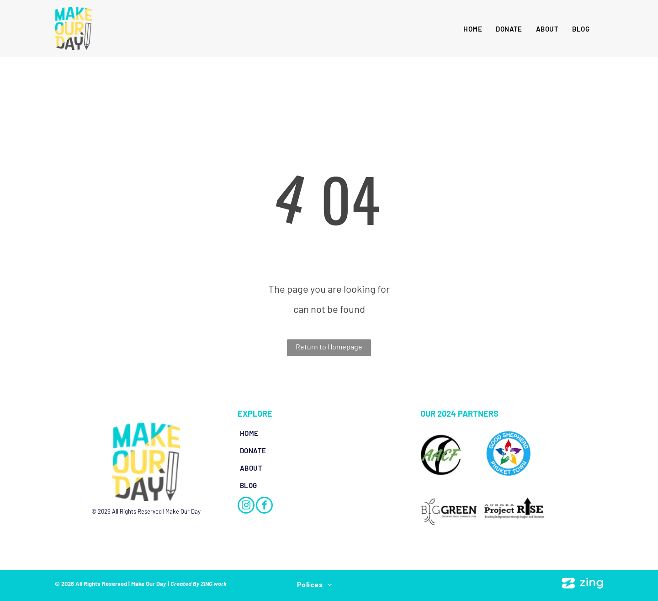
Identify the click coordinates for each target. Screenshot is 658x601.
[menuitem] (472, 29)
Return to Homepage (329, 346)
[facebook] (264, 506)
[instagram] (246, 506)
